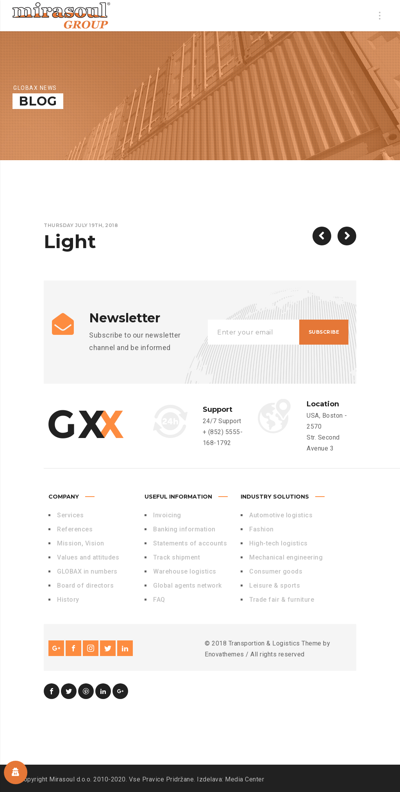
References (75, 529)
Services (70, 515)
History (68, 599)
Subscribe (324, 332)
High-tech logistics (278, 543)
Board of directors (85, 585)
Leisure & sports (274, 585)
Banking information (184, 529)
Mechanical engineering (286, 557)
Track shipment (176, 557)
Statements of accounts (190, 543)
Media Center (244, 779)
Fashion (261, 529)
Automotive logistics (280, 515)
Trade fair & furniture (281, 599)
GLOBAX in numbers (87, 571)
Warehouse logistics (184, 571)
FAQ (159, 599)
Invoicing (167, 515)
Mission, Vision (80, 543)
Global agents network (187, 585)
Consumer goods (275, 571)
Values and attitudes (88, 557)
